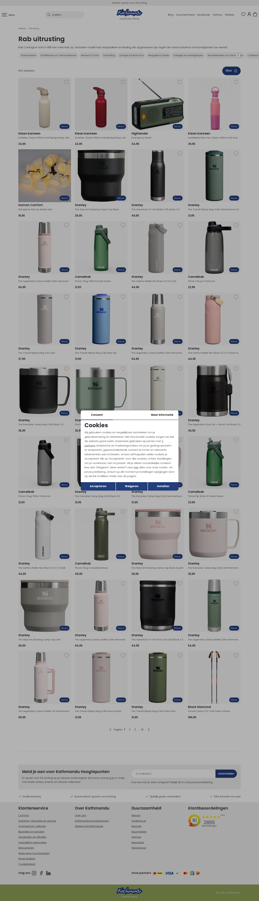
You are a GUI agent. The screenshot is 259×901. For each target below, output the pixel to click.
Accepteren (98, 486)
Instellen (163, 486)
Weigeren (131, 486)
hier (136, 467)
